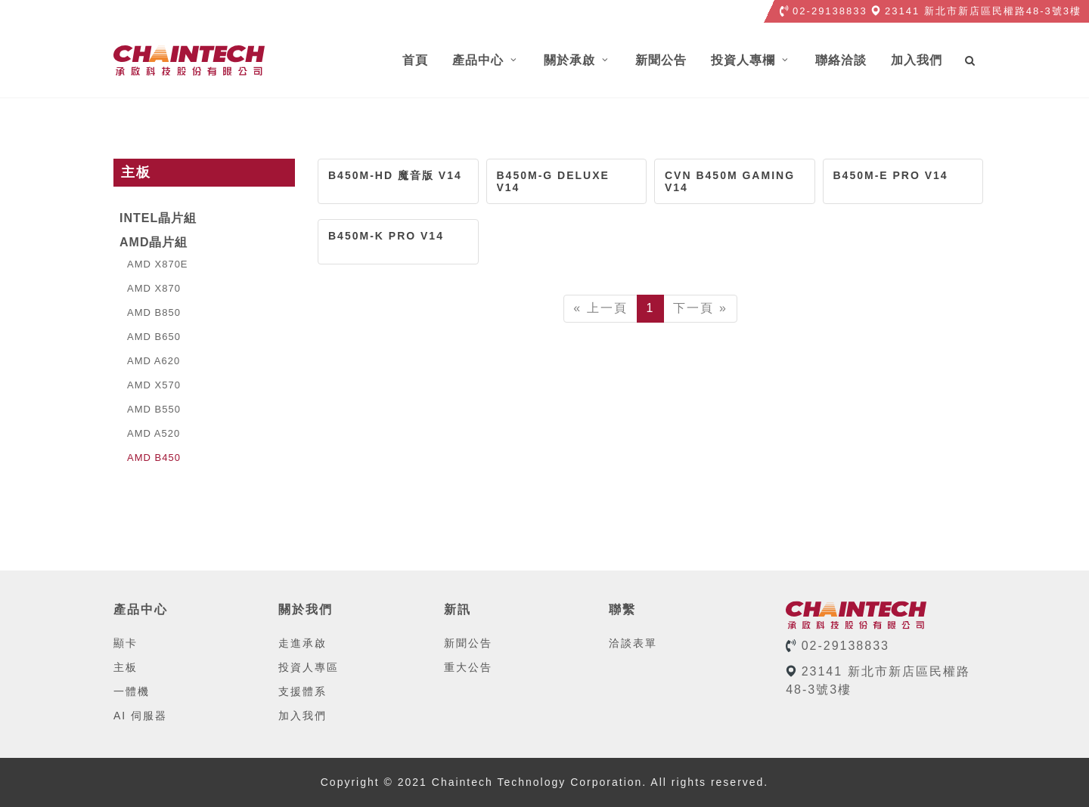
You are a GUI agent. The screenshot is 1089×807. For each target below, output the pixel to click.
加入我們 (302, 716)
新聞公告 (468, 643)
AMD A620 (149, 360)
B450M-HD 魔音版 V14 (395, 175)
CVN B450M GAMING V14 (730, 181)
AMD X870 (150, 288)
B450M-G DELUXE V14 (553, 181)
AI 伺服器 (140, 716)
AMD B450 (150, 457)
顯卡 (125, 643)
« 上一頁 (600, 307)
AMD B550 (150, 409)
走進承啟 (302, 643)
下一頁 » (700, 307)
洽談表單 (633, 643)
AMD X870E (153, 264)
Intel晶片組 (158, 218)
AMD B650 (150, 336)
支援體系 (302, 691)
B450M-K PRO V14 (386, 236)
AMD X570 (150, 385)
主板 (125, 667)
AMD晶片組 (153, 242)
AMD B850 (150, 312)
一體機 (131, 691)
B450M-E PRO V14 (890, 175)
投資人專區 (308, 667)
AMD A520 (149, 433)
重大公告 (468, 667)
